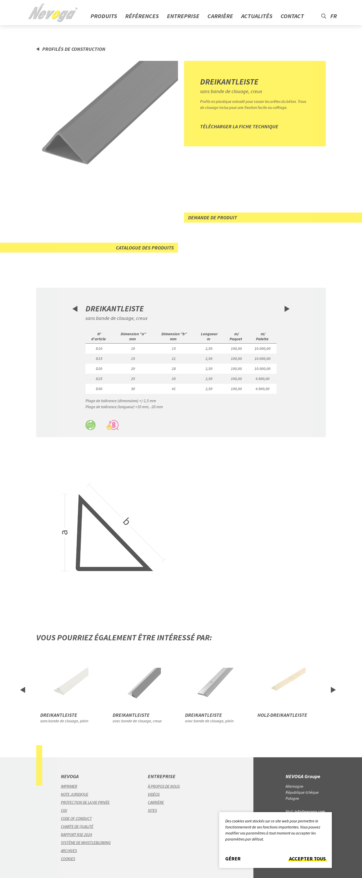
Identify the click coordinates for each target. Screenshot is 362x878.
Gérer (233, 858)
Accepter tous (307, 858)
